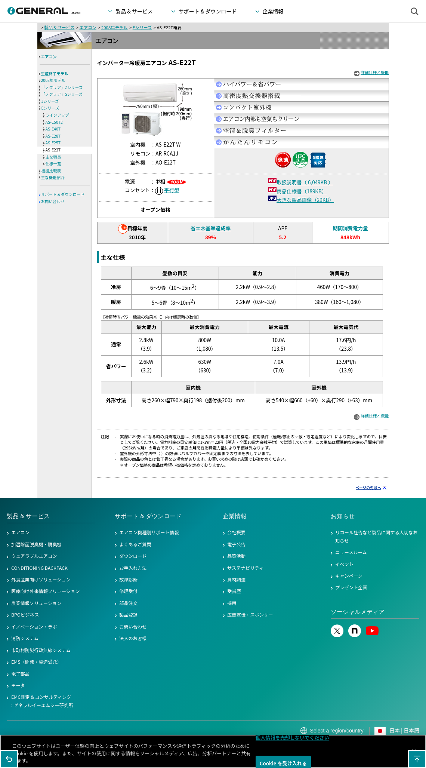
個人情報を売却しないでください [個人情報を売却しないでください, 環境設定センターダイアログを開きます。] (292, 740)
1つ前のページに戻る (9, 759)
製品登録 (128, 614)
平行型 (171, 190)
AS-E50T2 (54, 122)
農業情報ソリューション (36, 603)
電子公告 (236, 544)
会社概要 (236, 532)
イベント (344, 564)
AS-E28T (53, 136)
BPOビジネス (25, 614)
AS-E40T (53, 129)
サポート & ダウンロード (63, 194)
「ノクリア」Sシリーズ (62, 94)
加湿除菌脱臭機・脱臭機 (36, 544)
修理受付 (128, 591)
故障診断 (128, 579)
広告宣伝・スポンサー (250, 614)
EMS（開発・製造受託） (36, 661)
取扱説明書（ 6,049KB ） (305, 182)
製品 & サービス (59, 27)
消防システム (24, 638)
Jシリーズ (50, 101)
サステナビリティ (245, 568)
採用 (232, 603)
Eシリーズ (142, 27)
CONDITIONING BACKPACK (39, 568)
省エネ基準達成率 (210, 228)
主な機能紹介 (53, 177)
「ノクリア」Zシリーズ (62, 87)
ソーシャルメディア (358, 612)
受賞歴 (234, 591)
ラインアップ (57, 115)
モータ (18, 685)
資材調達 (236, 579)
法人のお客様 (133, 638)
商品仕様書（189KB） (302, 191)
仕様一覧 (53, 163)
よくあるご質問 (135, 544)
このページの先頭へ (417, 759)
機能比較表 (51, 170)
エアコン (87, 27)
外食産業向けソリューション (41, 579)
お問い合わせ (53, 201)
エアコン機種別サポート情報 (149, 532)
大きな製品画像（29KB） (305, 199)
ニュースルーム (351, 552)
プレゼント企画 (351, 587)
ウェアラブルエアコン (34, 556)
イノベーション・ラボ (34, 626)
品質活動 (236, 556)
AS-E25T (53, 142)
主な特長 (53, 157)
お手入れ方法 (133, 568)
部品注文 (128, 603)
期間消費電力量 (350, 228)
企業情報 (235, 516)
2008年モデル (114, 27)
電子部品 (20, 673)
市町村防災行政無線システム (41, 650)
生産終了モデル (55, 73)
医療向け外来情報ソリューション (45, 591)
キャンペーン (348, 575)
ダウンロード (133, 556)
